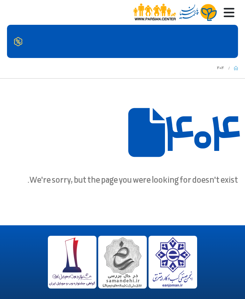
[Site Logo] (175, 12)
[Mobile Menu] (226, 12)
